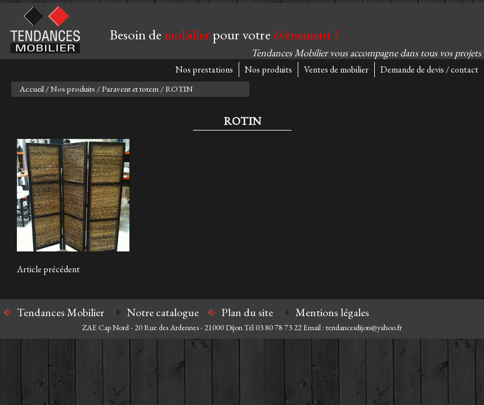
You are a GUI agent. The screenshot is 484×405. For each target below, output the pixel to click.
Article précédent (48, 269)
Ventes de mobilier (336, 69)
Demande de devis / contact (429, 69)
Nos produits (268, 69)
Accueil (32, 88)
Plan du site (247, 312)
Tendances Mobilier (60, 312)
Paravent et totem (130, 88)
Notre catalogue (163, 312)
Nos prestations (204, 69)
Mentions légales (332, 312)
